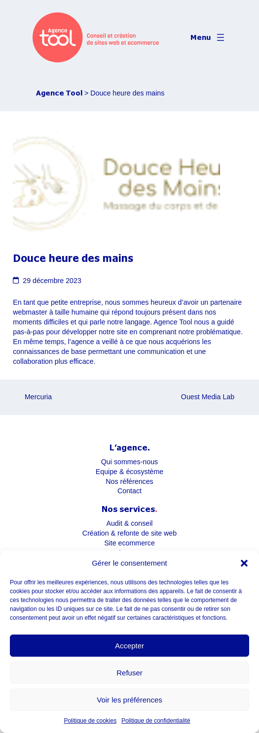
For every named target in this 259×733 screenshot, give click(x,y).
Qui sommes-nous (129, 462)
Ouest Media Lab (207, 397)
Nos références (129, 481)
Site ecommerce (129, 543)
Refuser (129, 673)
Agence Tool (59, 92)
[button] (244, 563)
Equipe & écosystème (130, 472)
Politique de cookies (90, 720)
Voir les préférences (129, 700)
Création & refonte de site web (129, 533)
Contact (129, 491)
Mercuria (38, 397)
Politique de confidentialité (155, 720)
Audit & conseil (129, 523)
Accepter (129, 645)
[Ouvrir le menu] (208, 37)
